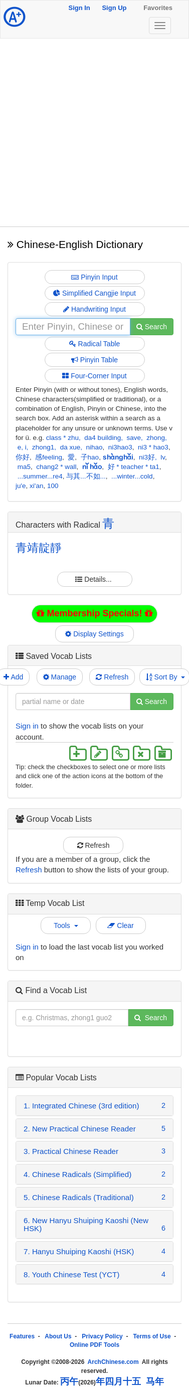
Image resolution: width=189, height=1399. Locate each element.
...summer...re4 (40, 476)
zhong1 (43, 447)
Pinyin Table (94, 360)
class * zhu (62, 437)
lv (162, 457)
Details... (94, 579)
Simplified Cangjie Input (94, 293)
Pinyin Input (94, 277)
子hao (90, 457)
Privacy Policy (102, 1336)
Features (22, 1336)
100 (53, 486)
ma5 (24, 467)
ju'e (21, 486)
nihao (94, 447)
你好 (23, 457)
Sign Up (114, 8)
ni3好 (147, 457)
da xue (70, 447)
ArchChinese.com (113, 1361)
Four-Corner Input (94, 376)
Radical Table (94, 344)
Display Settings (95, 634)
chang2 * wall (56, 467)
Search (151, 327)
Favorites (157, 8)
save (133, 437)
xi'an (36, 486)
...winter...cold (132, 476)
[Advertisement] (94, 132)
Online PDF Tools (94, 1344)
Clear (120, 925)
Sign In (79, 8)
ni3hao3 (120, 447)
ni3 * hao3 (153, 447)
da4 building (102, 437)
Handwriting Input (94, 309)
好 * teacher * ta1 (133, 467)
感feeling (48, 457)
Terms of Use (151, 1336)
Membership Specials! (94, 613)
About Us (58, 1336)
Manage (59, 677)
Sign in (27, 726)
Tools (66, 925)
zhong (155, 437)
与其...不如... (86, 476)
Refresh (112, 677)
